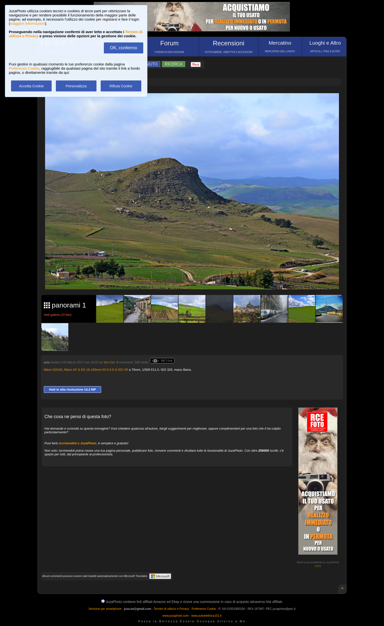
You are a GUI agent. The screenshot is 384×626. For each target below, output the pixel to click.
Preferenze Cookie (24, 68)
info (318, 565)
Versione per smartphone (104, 609)
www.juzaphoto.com (176, 615)
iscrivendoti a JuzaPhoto (77, 443)
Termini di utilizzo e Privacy (171, 609)
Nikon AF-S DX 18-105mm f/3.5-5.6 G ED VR (96, 369)
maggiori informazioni (27, 23)
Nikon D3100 (53, 369)
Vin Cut (109, 362)
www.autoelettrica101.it (206, 615)
